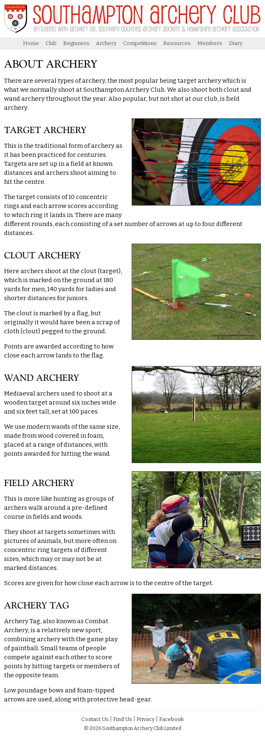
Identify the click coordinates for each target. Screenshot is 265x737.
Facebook (171, 719)
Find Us (122, 719)
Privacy (146, 719)
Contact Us (95, 719)
